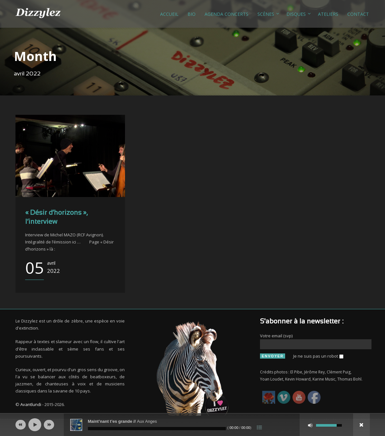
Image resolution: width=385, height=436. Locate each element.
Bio (192, 14)
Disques (296, 14)
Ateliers (328, 14)
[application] (192, 424)
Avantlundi (30, 404)
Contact (358, 14)
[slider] (157, 428)
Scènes (265, 14)
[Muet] (310, 425)
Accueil (169, 14)
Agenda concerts (226, 14)
